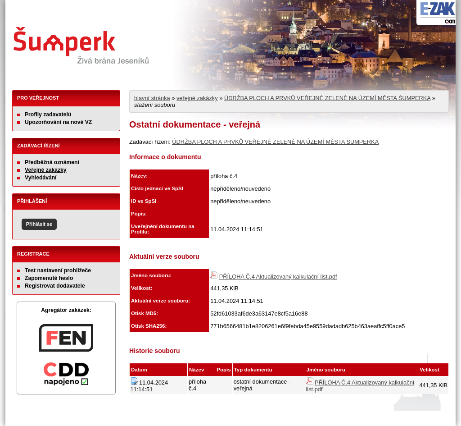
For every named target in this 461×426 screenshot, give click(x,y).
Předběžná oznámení (52, 162)
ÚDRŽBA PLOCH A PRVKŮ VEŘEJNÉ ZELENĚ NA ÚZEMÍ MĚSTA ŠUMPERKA (327, 98)
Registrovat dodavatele (55, 286)
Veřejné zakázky (46, 170)
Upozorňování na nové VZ (58, 122)
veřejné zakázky (197, 98)
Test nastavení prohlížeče (58, 270)
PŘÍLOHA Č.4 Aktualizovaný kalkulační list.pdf (278, 276)
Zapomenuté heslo (49, 278)
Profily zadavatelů (48, 114)
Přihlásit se (39, 224)
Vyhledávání (41, 177)
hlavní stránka (152, 98)
